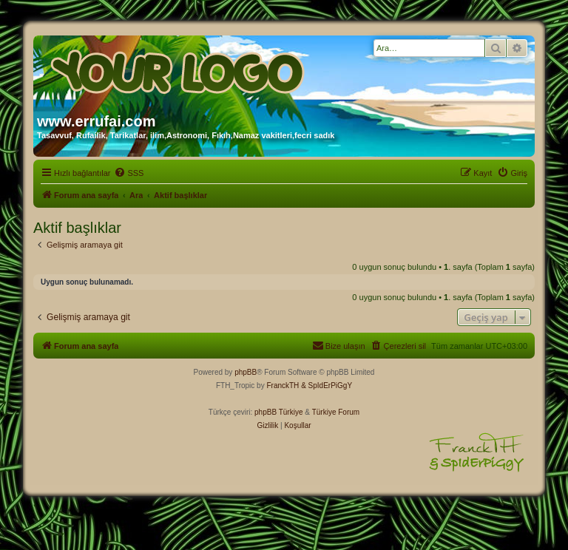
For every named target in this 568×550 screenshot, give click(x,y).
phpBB (245, 372)
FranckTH (282, 385)
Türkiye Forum (335, 412)
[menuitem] (128, 173)
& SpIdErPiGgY (326, 385)
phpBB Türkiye (278, 412)
